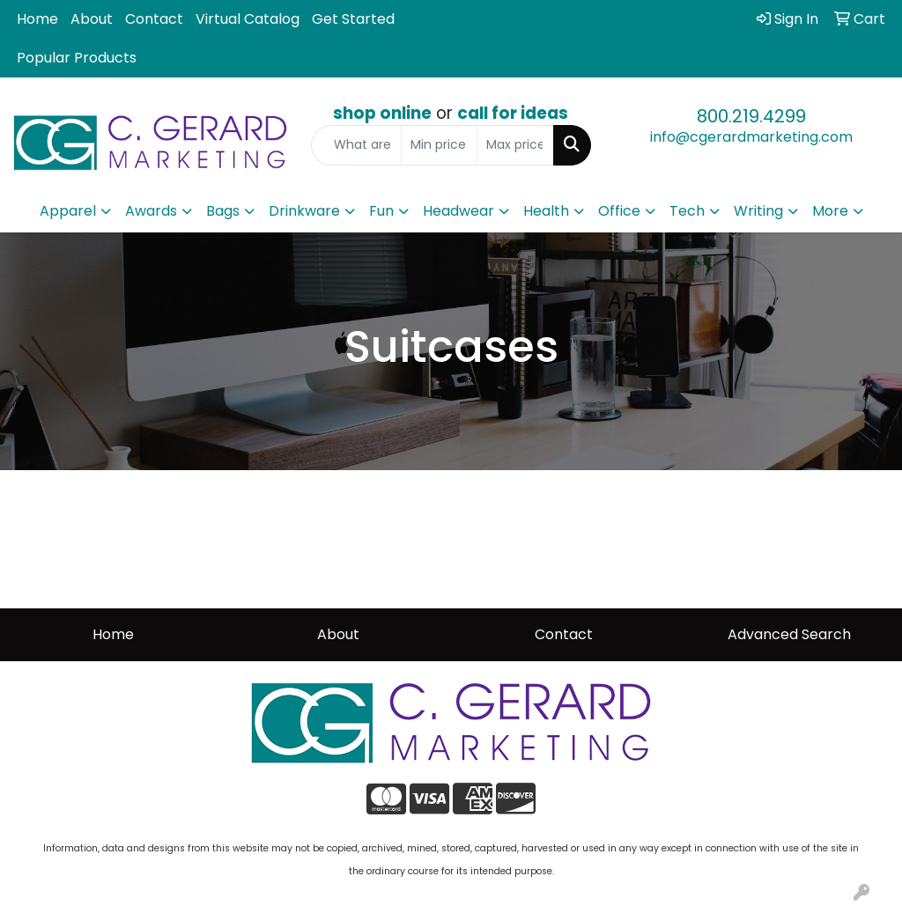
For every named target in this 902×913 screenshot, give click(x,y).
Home (37, 19)
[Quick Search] (356, 145)
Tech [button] (687, 211)
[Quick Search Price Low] (439, 145)
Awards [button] (151, 211)
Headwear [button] (458, 211)
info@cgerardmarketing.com (751, 137)
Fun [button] (381, 211)
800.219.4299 (751, 116)
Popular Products (77, 58)
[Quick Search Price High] (515, 145)
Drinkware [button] (304, 211)
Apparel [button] (68, 211)
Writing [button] (758, 211)
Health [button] (546, 211)
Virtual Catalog (247, 19)
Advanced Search (789, 634)
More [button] (830, 211)
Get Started (353, 19)
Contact (154, 19)
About (91, 19)
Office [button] (619, 211)
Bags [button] (223, 211)
